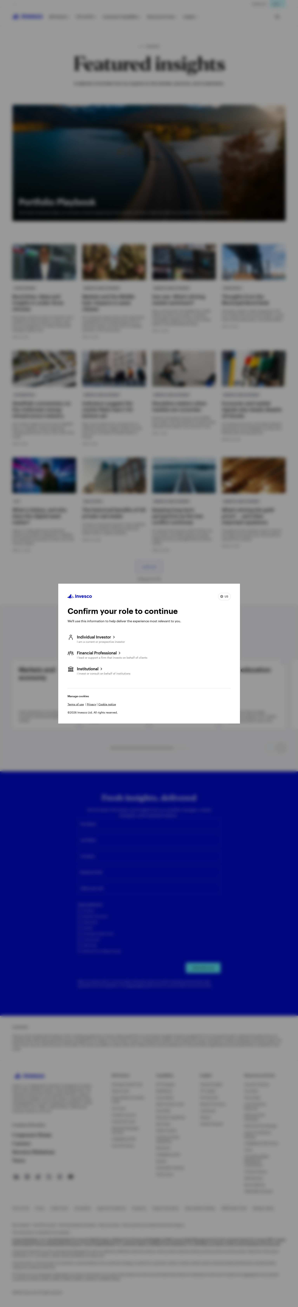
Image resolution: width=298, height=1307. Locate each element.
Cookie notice (107, 704)
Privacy (91, 704)
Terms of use (76, 704)
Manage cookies (78, 696)
